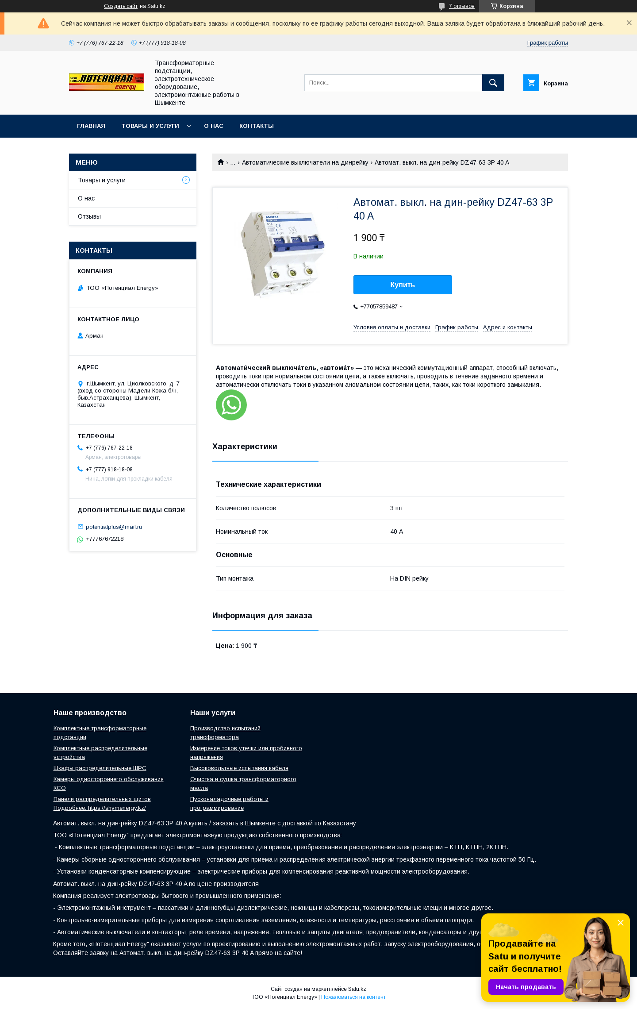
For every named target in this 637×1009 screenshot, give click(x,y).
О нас (213, 126)
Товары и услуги (150, 126)
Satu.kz (357, 989)
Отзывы (89, 216)
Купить (403, 285)
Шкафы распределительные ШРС (100, 768)
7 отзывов (462, 6)
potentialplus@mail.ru (114, 526)
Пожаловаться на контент (353, 997)
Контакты (256, 126)
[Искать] (493, 82)
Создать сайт (121, 6)
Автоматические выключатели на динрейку (305, 162)
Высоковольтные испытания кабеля (239, 768)
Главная (91, 126)
